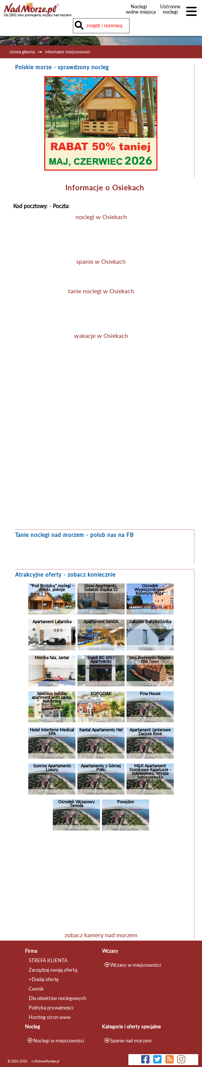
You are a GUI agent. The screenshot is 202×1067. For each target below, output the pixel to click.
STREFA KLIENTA (48, 960)
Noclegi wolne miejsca (139, 9)
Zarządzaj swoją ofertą (53, 970)
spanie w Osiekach (101, 261)
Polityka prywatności (51, 1008)
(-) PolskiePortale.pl (45, 1061)
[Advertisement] (101, 882)
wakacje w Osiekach (101, 335)
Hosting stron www (50, 1017)
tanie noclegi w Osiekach (101, 290)
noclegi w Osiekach (101, 216)
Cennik (36, 989)
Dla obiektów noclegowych (57, 998)
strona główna (22, 51)
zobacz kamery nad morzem (101, 934)
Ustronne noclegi (170, 9)
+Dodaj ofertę (44, 979)
